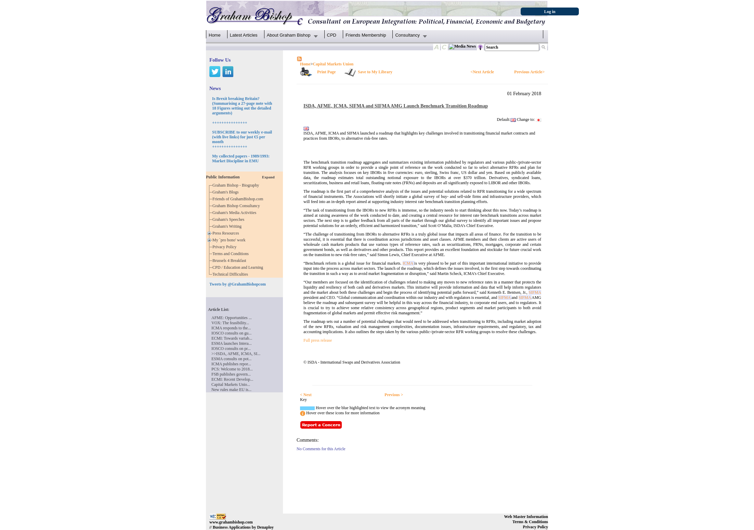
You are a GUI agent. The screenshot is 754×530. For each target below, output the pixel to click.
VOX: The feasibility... (230, 322)
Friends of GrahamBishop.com (238, 199)
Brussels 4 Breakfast (230, 260)
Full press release (317, 340)
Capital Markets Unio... (230, 384)
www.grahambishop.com (231, 522)
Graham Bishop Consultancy (237, 205)
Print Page (326, 72)
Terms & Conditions (530, 521)
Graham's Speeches (229, 219)
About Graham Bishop (289, 35)
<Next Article (482, 72)
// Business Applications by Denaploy (241, 527)
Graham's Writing (228, 226)
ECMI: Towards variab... (231, 338)
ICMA (408, 263)
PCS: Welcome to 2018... (232, 369)
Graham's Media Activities (235, 212)
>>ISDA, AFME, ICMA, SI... (235, 353)
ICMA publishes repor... (231, 364)
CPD (331, 35)
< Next (306, 394)
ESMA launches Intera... (231, 343)
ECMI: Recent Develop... (232, 379)
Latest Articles (244, 35)
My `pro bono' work (230, 240)
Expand (268, 177)
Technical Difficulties (231, 274)
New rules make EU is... (231, 389)
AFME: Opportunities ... (231, 317)
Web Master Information (526, 516)
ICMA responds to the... (231, 328)
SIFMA (535, 292)
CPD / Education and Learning (239, 267)
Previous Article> (529, 72)
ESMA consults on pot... (231, 358)
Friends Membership (366, 35)
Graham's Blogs (226, 192)
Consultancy (407, 35)
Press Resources (226, 233)
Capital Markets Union (333, 64)
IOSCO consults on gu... (231, 333)
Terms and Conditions (231, 253)
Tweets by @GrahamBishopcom (237, 284)
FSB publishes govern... (231, 374)
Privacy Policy (225, 246)
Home (215, 35)
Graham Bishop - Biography (236, 185)
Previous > (394, 394)
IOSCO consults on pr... (231, 348)
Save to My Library (375, 72)
